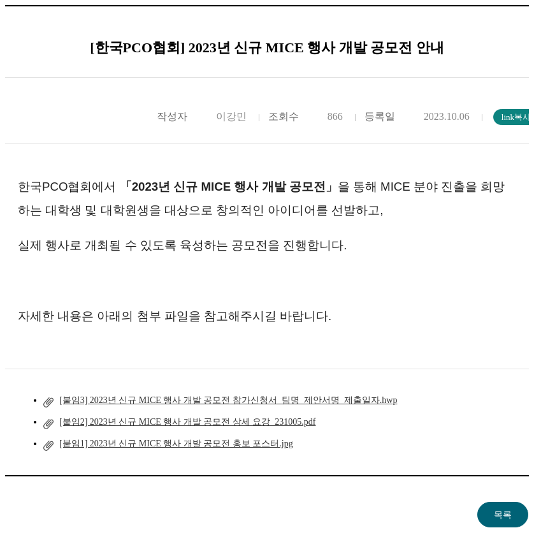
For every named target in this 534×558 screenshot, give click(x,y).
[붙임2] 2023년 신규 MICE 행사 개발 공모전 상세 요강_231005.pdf (187, 422)
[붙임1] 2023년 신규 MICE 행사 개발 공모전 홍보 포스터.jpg (176, 443)
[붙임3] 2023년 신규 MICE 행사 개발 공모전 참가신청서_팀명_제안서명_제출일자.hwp (228, 400)
